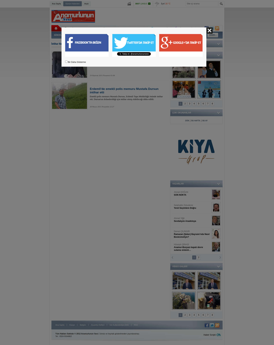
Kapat (209, 30)
